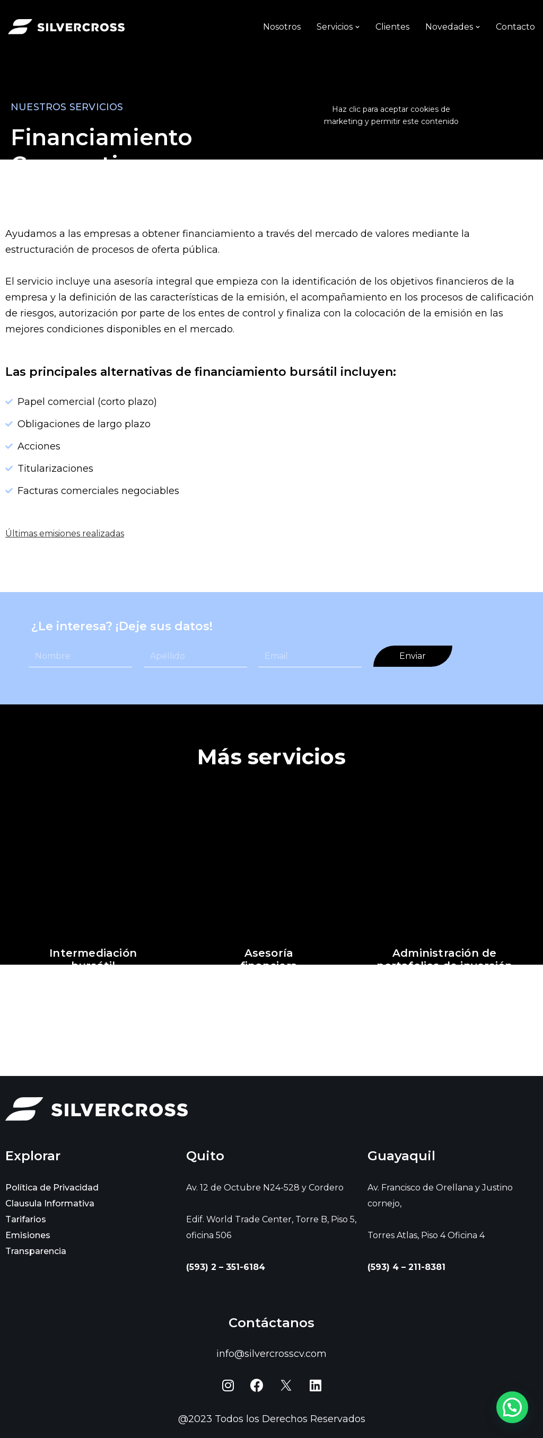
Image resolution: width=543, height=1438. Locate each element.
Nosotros (282, 27)
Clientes (392, 27)
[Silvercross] (66, 26)
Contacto (515, 27)
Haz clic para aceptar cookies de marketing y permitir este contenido (391, 115)
